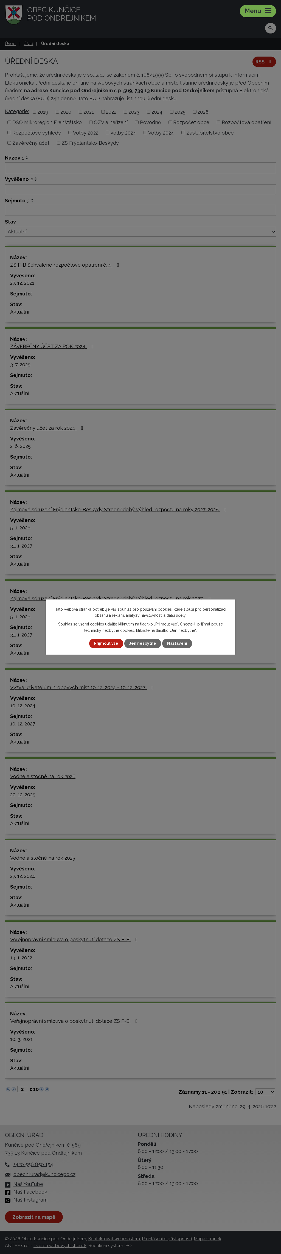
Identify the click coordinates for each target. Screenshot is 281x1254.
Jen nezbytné (142, 643)
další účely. (176, 615)
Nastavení (177, 643)
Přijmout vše (106, 643)
